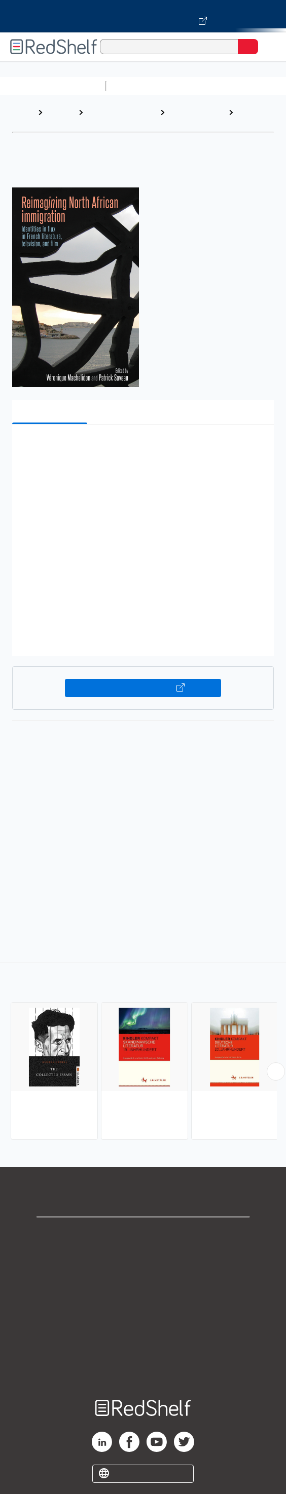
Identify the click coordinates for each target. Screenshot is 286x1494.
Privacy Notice (143, 1278)
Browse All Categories (52, 86)
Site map (143, 1367)
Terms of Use (143, 1300)
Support (143, 1255)
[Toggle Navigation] (268, 46)
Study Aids (137, 86)
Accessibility (143, 1345)
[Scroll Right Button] (276, 1071)
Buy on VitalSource (143, 688)
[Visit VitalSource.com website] (143, 16)
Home (22, 112)
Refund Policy (143, 1322)
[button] (142, 447)
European (255, 112)
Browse (60, 112)
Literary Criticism (184, 117)
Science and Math (198, 86)
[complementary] (143, 1052)
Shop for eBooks (143, 1233)
